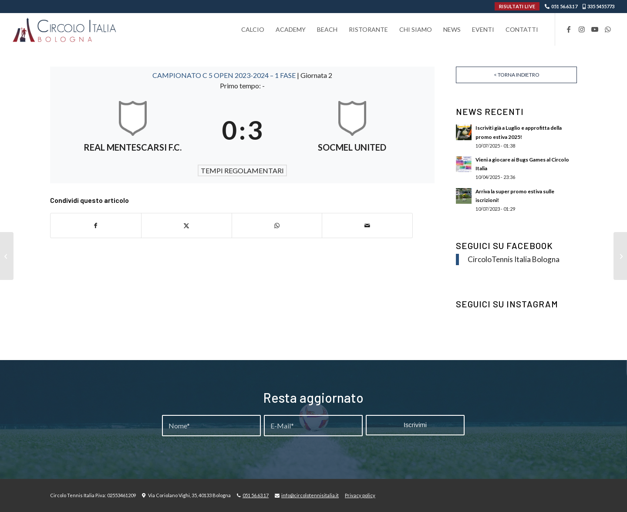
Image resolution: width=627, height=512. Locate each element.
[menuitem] (253, 29)
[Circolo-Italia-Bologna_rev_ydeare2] (65, 29)
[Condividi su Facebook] (96, 225)
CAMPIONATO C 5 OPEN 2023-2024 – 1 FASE (224, 75)
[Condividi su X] (187, 225)
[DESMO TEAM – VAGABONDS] (6, 256)
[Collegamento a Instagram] (581, 29)
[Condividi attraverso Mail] (367, 225)
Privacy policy (360, 495)
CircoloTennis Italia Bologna (514, 259)
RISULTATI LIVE (517, 6)
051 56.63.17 (564, 6)
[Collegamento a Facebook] (568, 29)
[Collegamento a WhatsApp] (607, 29)
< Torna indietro (516, 74)
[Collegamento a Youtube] (594, 29)
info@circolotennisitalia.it (310, 495)
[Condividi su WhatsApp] (277, 225)
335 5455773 (600, 6)
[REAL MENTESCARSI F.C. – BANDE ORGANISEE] (620, 256)
